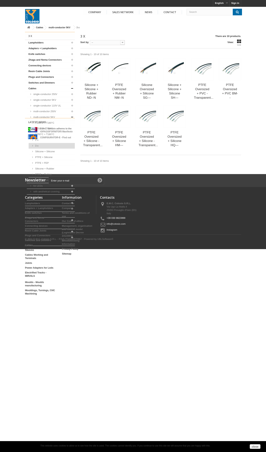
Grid (239, 42)
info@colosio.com (116, 359)
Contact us (68, 338)
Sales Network (123, 12)
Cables (39, 27)
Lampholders (36, 42)
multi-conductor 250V (44, 111)
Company (94, 12)
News (148, 12)
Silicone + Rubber (44, 168)
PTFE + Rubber (43, 174)
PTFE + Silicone (43, 157)
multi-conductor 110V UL (46, 180)
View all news (50, 291)
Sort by (84, 42)
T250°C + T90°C (44, 128)
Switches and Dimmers (41, 82)
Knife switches (36, 54)
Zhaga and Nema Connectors (45, 59)
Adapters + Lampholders (42, 48)
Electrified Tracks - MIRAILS (44, 226)
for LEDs (38, 185)
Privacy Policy (70, 384)
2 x (36, 140)
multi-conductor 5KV (59, 27)
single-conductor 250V (45, 94)
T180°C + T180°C (44, 122)
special (37, 197)
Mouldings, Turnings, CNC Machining (43, 240)
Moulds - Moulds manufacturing (46, 231)
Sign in (235, 3)
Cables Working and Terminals (45, 208)
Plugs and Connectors (41, 77)
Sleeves (32, 203)
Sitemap (66, 388)
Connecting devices (39, 65)
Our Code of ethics (72, 356)
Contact (169, 12)
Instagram (112, 364)
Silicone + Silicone (45, 151)
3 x (36, 145)
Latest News (37, 255)
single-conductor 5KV (44, 99)
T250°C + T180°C (44, 134)
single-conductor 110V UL (47, 105)
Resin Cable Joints (39, 71)
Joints (31, 214)
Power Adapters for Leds (42, 220)
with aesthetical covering (46, 191)
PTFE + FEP (42, 163)
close (255, 446)
